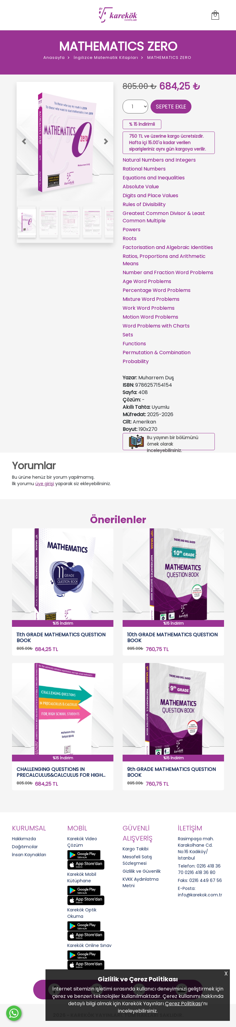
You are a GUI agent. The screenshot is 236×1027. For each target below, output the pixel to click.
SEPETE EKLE (171, 106)
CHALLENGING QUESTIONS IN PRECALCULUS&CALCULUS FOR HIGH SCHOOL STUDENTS (60, 772)
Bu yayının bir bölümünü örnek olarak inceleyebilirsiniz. (172, 444)
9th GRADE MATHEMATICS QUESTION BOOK (171, 772)
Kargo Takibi (135, 849)
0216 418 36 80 (200, 872)
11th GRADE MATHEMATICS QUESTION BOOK (61, 637)
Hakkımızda (24, 839)
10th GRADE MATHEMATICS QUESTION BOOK (172, 637)
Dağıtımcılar (25, 847)
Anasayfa (54, 57)
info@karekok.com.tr (200, 895)
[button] (24, 141)
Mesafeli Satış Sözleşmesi (137, 860)
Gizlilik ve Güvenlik (142, 871)
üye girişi (44, 484)
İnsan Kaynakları (29, 855)
